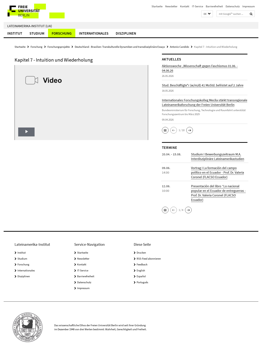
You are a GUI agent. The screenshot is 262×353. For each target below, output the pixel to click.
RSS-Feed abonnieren (149, 258)
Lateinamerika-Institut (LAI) (29, 26)
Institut (14, 33)
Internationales (93, 33)
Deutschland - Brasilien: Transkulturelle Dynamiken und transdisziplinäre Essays (120, 46)
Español (141, 276)
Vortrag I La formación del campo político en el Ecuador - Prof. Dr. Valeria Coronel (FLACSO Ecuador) (217, 172)
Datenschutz (233, 6)
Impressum (248, 6)
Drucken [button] (141, 252)
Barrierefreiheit (214, 6)
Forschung (62, 33)
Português (142, 282)
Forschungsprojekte (58, 46)
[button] (207, 14)
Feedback (142, 264)
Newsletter (171, 6)
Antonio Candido (179, 46)
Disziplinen (126, 33)
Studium (36, 33)
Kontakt (184, 6)
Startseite (157, 6)
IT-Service (197, 6)
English (141, 270)
